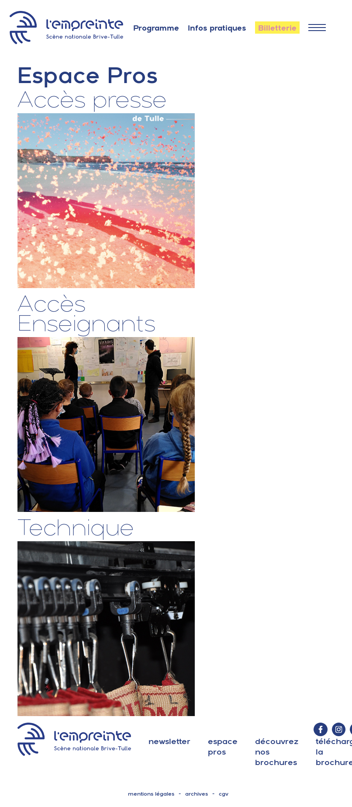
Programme (156, 28)
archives (196, 793)
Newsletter (169, 741)
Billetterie (277, 28)
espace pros (223, 746)
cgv (223, 793)
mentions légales (151, 793)
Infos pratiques (217, 28)
